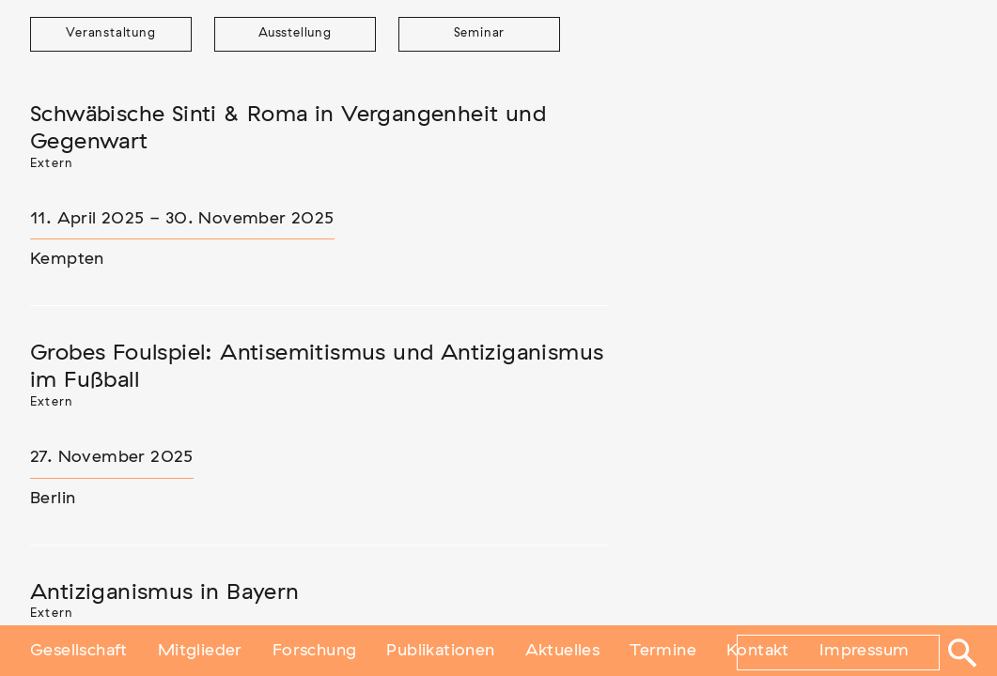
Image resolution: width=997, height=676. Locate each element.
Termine (663, 650)
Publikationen (440, 650)
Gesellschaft (79, 650)
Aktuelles (562, 650)
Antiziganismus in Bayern (165, 592)
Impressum (864, 650)
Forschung (315, 650)
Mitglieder (200, 650)
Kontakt (757, 650)
